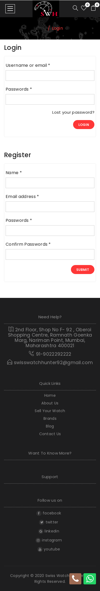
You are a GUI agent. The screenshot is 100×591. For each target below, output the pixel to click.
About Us (49, 403)
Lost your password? (73, 112)
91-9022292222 (53, 354)
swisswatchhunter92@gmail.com (50, 362)
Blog (50, 426)
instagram (48, 540)
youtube (48, 549)
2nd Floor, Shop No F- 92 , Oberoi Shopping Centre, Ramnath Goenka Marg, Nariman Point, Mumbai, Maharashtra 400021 (50, 337)
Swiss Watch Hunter (64, 575)
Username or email (28, 65)
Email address (22, 196)
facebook (48, 513)
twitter (48, 522)
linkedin (48, 531)
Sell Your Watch (50, 410)
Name (14, 172)
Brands (50, 418)
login (83, 124)
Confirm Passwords (28, 244)
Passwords (19, 89)
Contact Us (50, 433)
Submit (82, 269)
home (40, 28)
